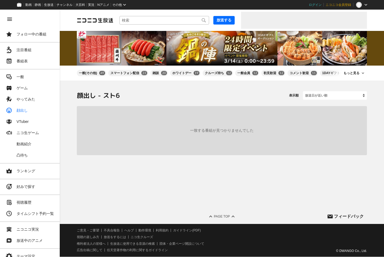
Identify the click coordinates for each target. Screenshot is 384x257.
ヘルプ (129, 230)
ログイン (315, 4)
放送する (224, 20)
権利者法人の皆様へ (91, 244)
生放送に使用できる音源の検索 (132, 243)
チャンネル (65, 4)
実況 (91, 4)
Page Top (222, 216)
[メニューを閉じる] (9, 19)
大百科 (80, 4)
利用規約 (162, 230)
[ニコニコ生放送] (95, 20)
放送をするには (115, 237)
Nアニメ (103, 4)
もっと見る (351, 73)
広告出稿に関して (89, 250)
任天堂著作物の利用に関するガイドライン (137, 250)
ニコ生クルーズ (142, 237)
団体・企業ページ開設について (181, 243)
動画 (28, 4)
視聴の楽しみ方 (88, 237)
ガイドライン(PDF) (187, 230)
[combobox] (164, 20)
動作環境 (144, 230)
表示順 (294, 95)
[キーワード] (164, 20)
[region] (30, 133)
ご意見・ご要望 (88, 230)
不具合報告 (112, 230)
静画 (38, 4)
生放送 (49, 4)
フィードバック (349, 216)
